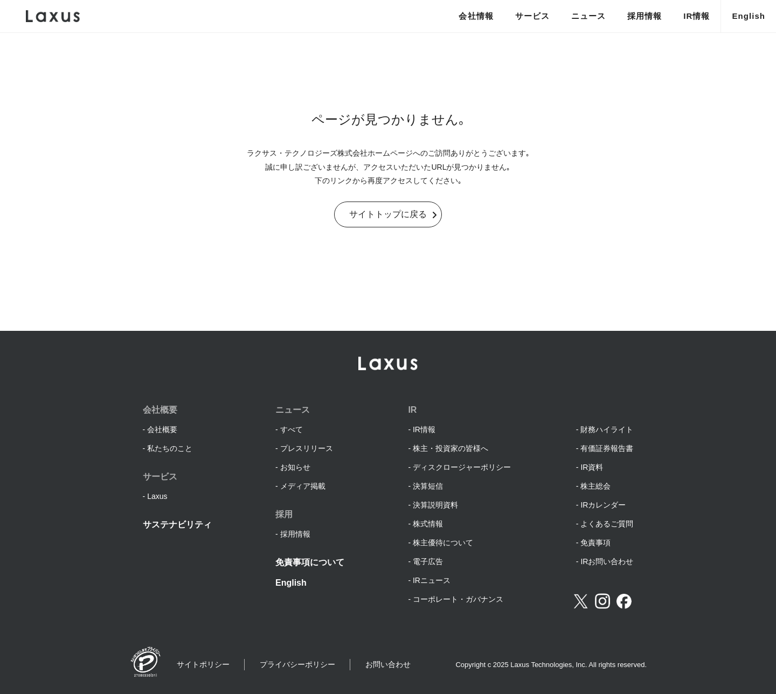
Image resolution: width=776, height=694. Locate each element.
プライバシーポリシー (297, 664)
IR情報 (696, 15)
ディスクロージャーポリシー (462, 467)
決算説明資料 (435, 505)
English (748, 15)
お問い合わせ (388, 664)
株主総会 (595, 486)
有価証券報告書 (606, 448)
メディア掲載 (302, 486)
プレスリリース (306, 448)
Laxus (157, 496)
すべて (291, 429)
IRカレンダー (603, 505)
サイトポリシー (203, 664)
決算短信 (428, 486)
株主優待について (443, 542)
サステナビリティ (177, 524)
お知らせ (295, 467)
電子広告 (428, 561)
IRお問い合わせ (606, 561)
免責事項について (309, 562)
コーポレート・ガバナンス (458, 599)
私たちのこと (169, 448)
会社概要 (162, 429)
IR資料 (591, 467)
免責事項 (595, 542)
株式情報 (428, 523)
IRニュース (432, 580)
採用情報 (644, 15)
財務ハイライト (606, 429)
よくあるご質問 (606, 523)
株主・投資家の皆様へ (450, 448)
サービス (532, 15)
